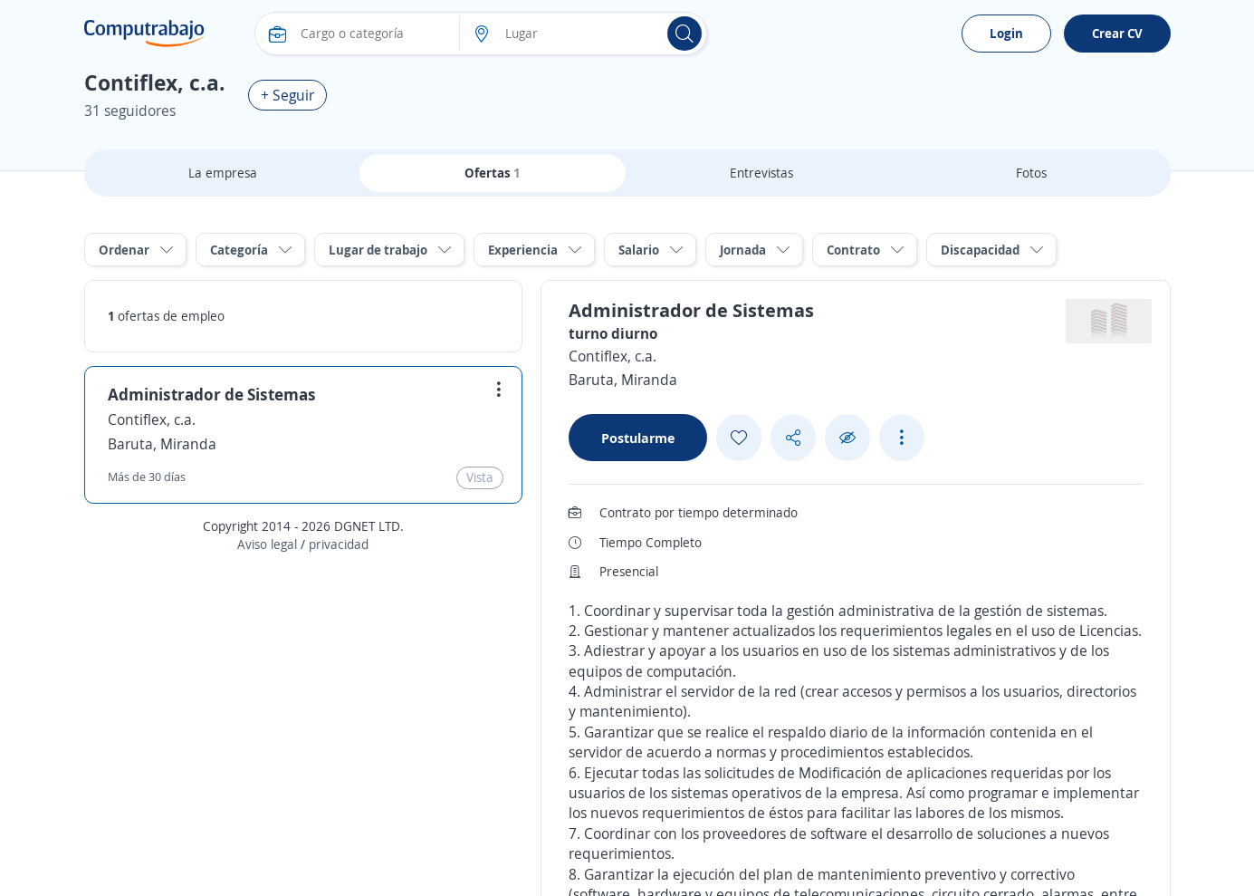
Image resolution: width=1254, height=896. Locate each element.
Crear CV (1117, 33)
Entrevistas (761, 172)
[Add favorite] (738, 437)
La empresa (222, 172)
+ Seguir (287, 95)
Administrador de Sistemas (212, 394)
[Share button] (793, 438)
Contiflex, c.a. (152, 419)
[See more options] (901, 437)
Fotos (1031, 172)
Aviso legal (267, 544)
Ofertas (492, 172)
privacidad (339, 544)
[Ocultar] (847, 438)
